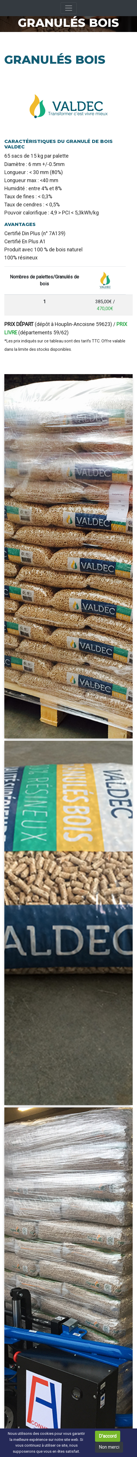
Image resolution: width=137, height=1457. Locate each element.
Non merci (109, 1447)
